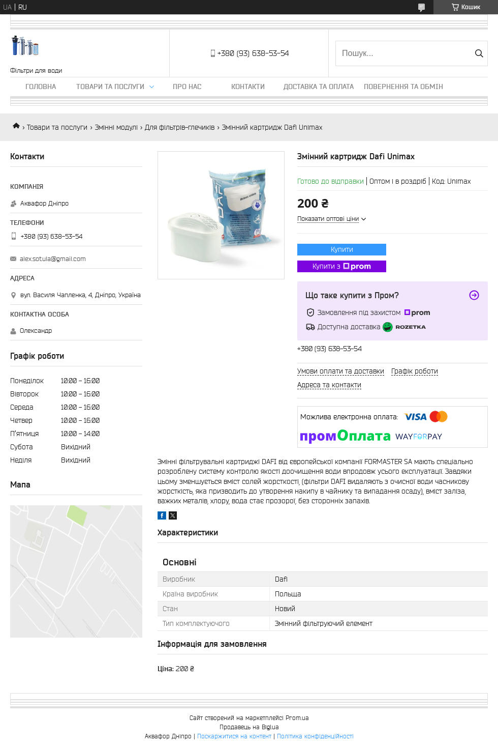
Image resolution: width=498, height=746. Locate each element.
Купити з (342, 266)
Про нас (187, 86)
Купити (342, 249)
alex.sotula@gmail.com (53, 259)
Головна (40, 86)
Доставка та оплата (319, 86)
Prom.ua (297, 717)
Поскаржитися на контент (234, 736)
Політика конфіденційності (315, 736)
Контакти (248, 86)
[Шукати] (479, 53)
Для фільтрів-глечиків (179, 127)
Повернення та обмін (403, 86)
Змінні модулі (116, 127)
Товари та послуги (110, 86)
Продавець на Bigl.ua (249, 727)
